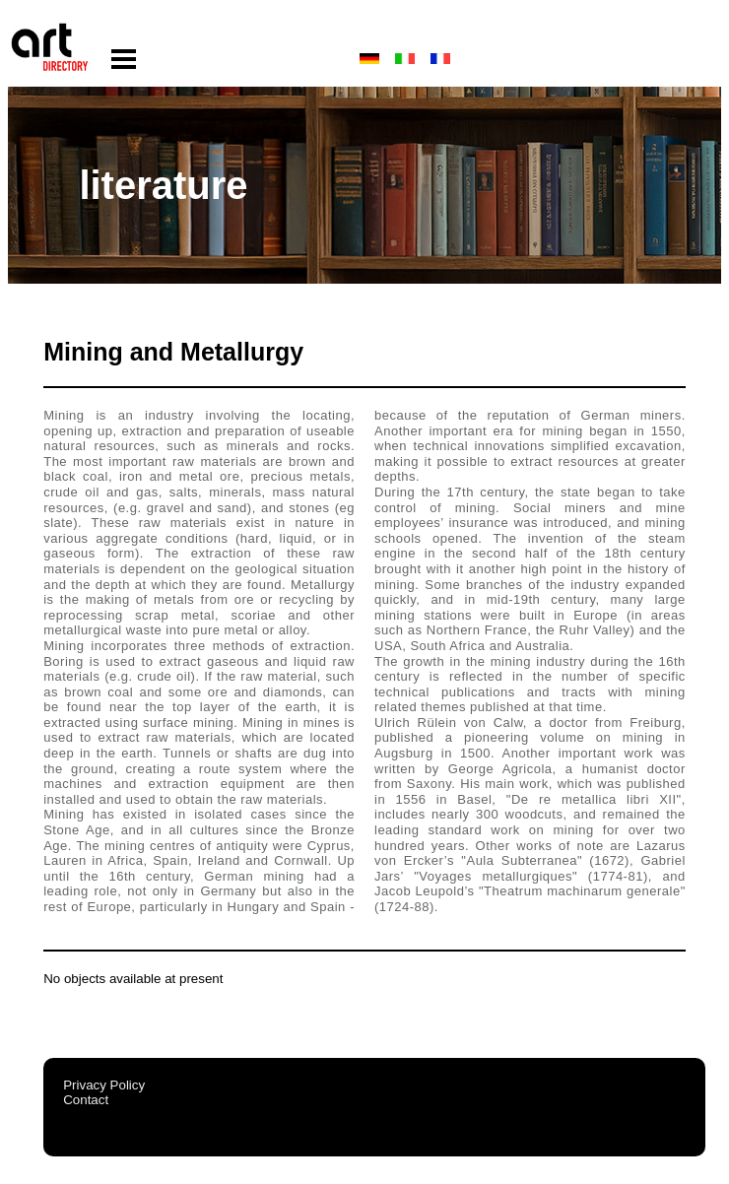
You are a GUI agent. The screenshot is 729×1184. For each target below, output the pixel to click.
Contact (85, 1099)
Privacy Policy (104, 1085)
